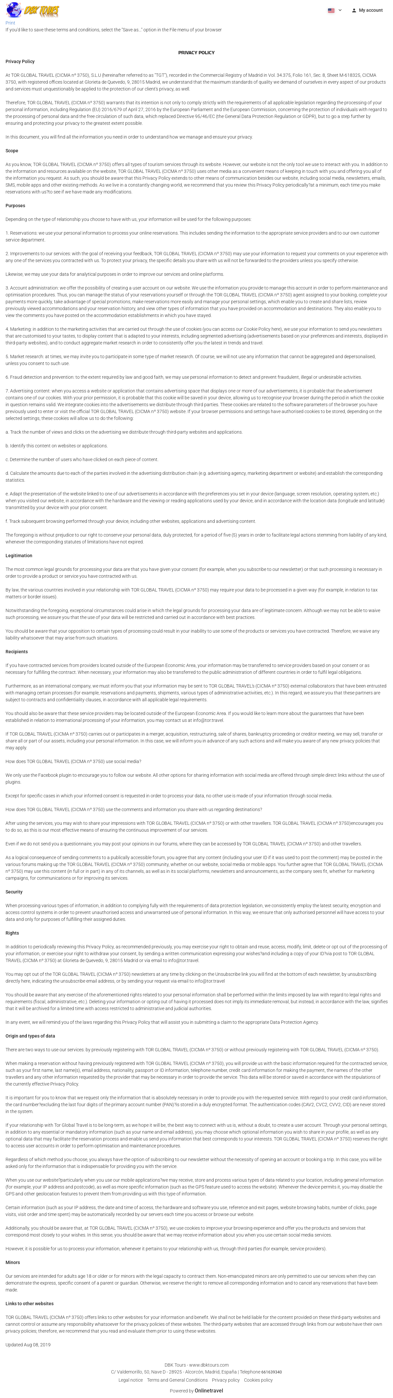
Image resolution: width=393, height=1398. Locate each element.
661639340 (271, 1372)
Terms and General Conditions (177, 1380)
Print (10, 22)
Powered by (196, 1390)
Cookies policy (258, 1380)
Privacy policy (226, 1380)
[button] (334, 10)
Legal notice (131, 1380)
